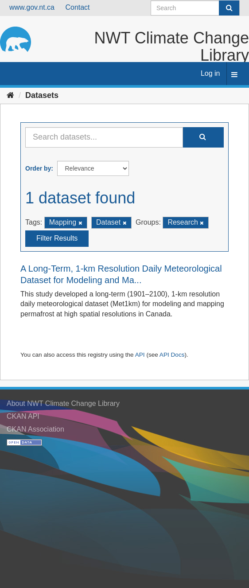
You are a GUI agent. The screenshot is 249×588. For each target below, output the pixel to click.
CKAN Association (35, 429)
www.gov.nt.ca (31, 7)
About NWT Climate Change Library (63, 403)
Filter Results (57, 238)
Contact (77, 7)
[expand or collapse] (234, 75)
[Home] (10, 95)
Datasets (41, 95)
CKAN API (23, 416)
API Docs (172, 354)
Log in (210, 73)
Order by (38, 168)
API (140, 354)
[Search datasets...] (104, 137)
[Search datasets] (195, 8)
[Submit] (229, 8)
